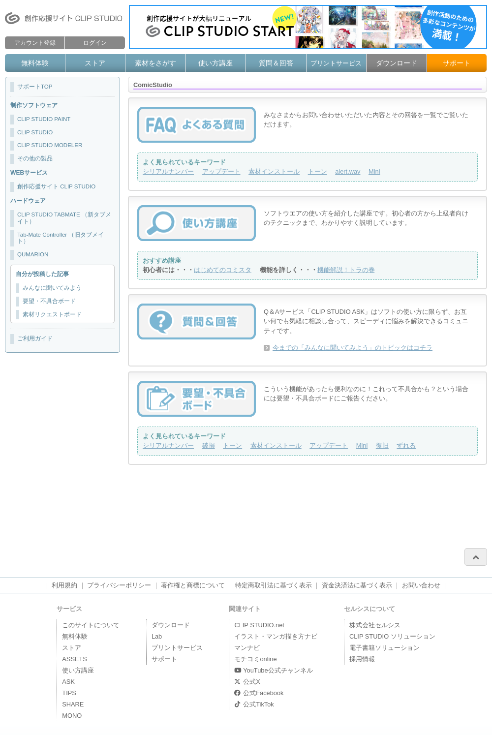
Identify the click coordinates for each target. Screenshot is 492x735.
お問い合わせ (421, 585)
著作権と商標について (193, 585)
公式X (247, 681)
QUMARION (32, 254)
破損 (208, 445)
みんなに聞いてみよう (52, 288)
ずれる (406, 445)
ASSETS (74, 659)
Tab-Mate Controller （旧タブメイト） (60, 238)
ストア (95, 63)
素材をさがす (155, 63)
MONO (72, 715)
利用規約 (64, 585)
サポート (456, 63)
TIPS (69, 693)
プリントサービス (336, 63)
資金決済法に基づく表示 (357, 585)
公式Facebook (258, 693)
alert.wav (347, 171)
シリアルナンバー (168, 171)
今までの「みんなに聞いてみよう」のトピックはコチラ (352, 347)
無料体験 (35, 63)
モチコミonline (255, 659)
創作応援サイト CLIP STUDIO (56, 186)
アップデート (221, 171)
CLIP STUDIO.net (259, 625)
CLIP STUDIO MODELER (49, 145)
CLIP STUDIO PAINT (43, 119)
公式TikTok (254, 704)
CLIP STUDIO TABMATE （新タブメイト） (64, 218)
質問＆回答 (276, 63)
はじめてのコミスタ (222, 270)
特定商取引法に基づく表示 (273, 585)
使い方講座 (215, 63)
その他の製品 (35, 158)
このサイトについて (91, 625)
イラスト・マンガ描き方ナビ (275, 636)
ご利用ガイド (35, 338)
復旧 (382, 445)
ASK (68, 681)
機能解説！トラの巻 (346, 270)
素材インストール (274, 171)
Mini (374, 171)
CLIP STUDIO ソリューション (392, 636)
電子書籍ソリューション (384, 647)
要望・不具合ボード (49, 301)
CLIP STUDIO (35, 132)
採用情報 (362, 659)
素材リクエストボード (52, 314)
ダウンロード (396, 63)
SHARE (73, 704)
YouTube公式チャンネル (273, 670)
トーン (317, 171)
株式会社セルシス (374, 625)
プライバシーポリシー (119, 585)
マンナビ (247, 647)
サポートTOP (34, 87)
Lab (157, 636)
